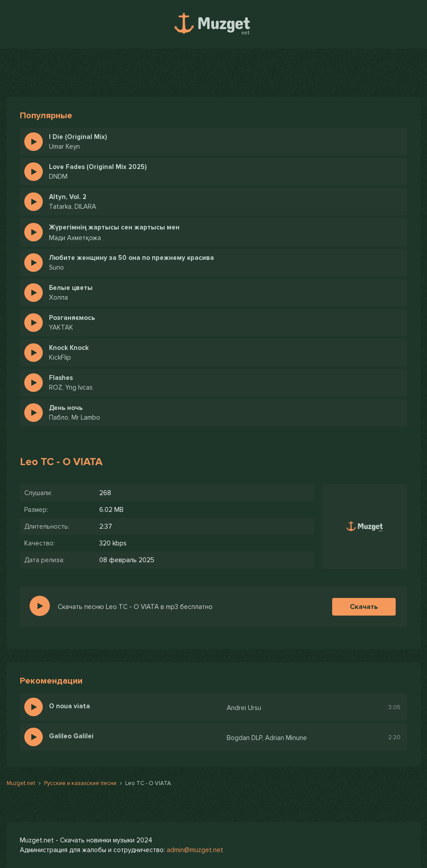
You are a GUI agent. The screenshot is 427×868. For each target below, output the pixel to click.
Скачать (364, 606)
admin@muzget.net (195, 850)
